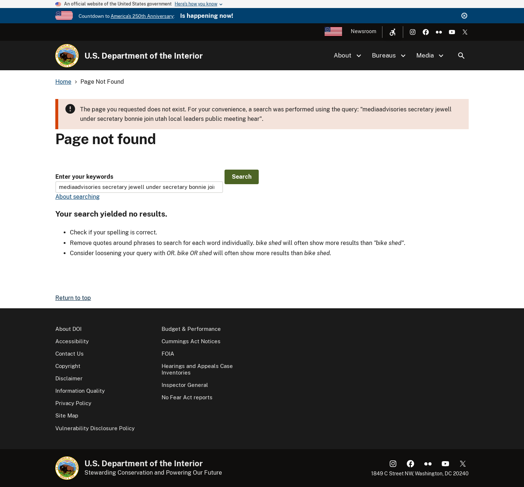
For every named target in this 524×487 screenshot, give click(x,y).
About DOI (68, 329)
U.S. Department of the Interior (143, 55)
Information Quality (80, 391)
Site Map (66, 415)
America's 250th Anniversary (142, 16)
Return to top (73, 297)
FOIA (168, 354)
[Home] (67, 55)
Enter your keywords (84, 176)
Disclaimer (69, 378)
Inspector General (185, 385)
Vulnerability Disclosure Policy (95, 428)
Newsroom (363, 31)
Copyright (67, 366)
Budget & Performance (191, 329)
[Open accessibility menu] (392, 32)
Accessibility (72, 341)
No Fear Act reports (187, 397)
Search (461, 55)
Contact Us (69, 354)
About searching (77, 196)
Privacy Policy (73, 403)
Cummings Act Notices (191, 341)
